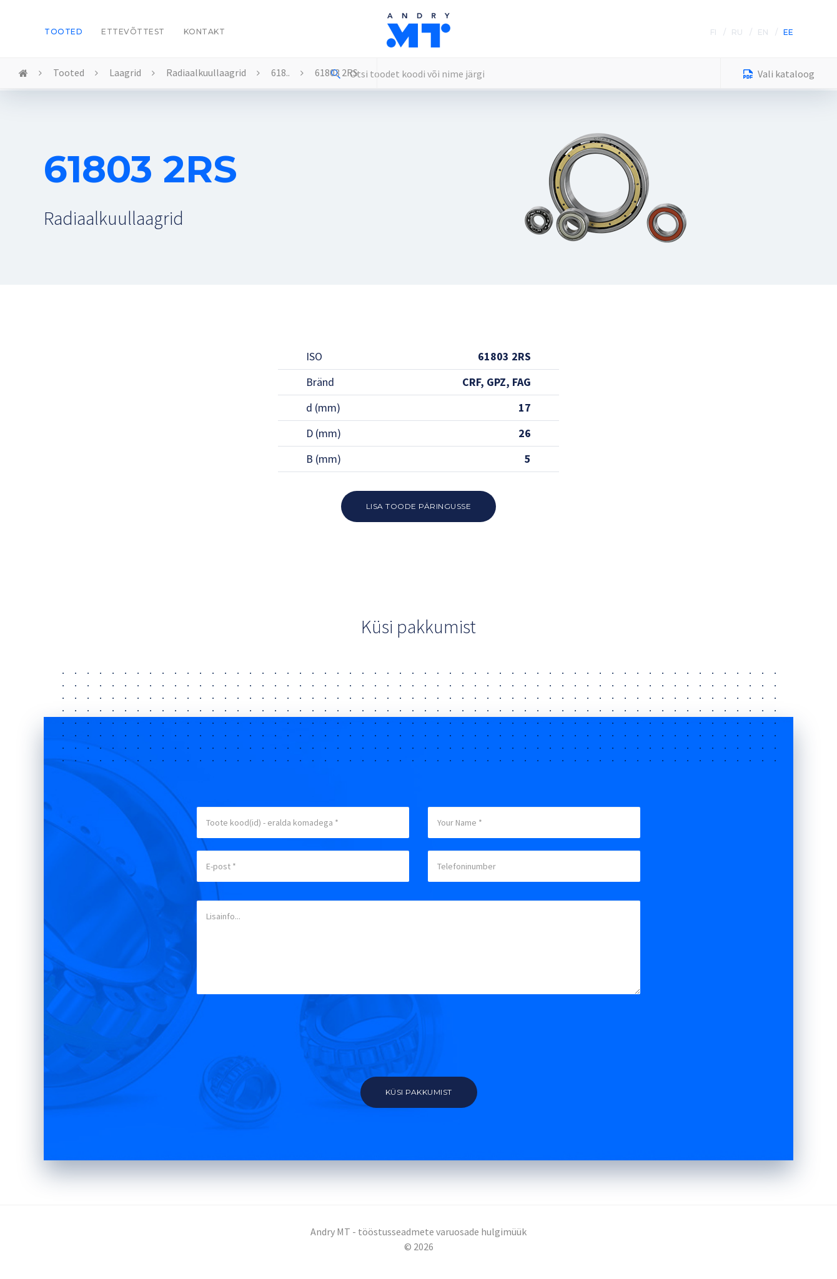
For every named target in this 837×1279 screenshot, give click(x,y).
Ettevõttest (133, 31)
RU (737, 32)
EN (763, 32)
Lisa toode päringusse (419, 506)
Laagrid (125, 72)
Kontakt (204, 31)
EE (788, 32)
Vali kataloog (779, 75)
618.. (280, 72)
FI (713, 32)
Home (23, 74)
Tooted (63, 31)
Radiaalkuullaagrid (206, 72)
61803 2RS (336, 72)
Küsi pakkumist (418, 1092)
